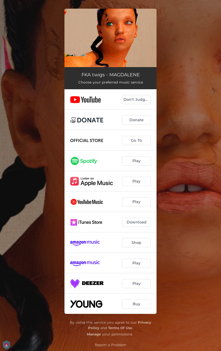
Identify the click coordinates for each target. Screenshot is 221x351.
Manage (94, 334)
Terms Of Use (120, 328)
